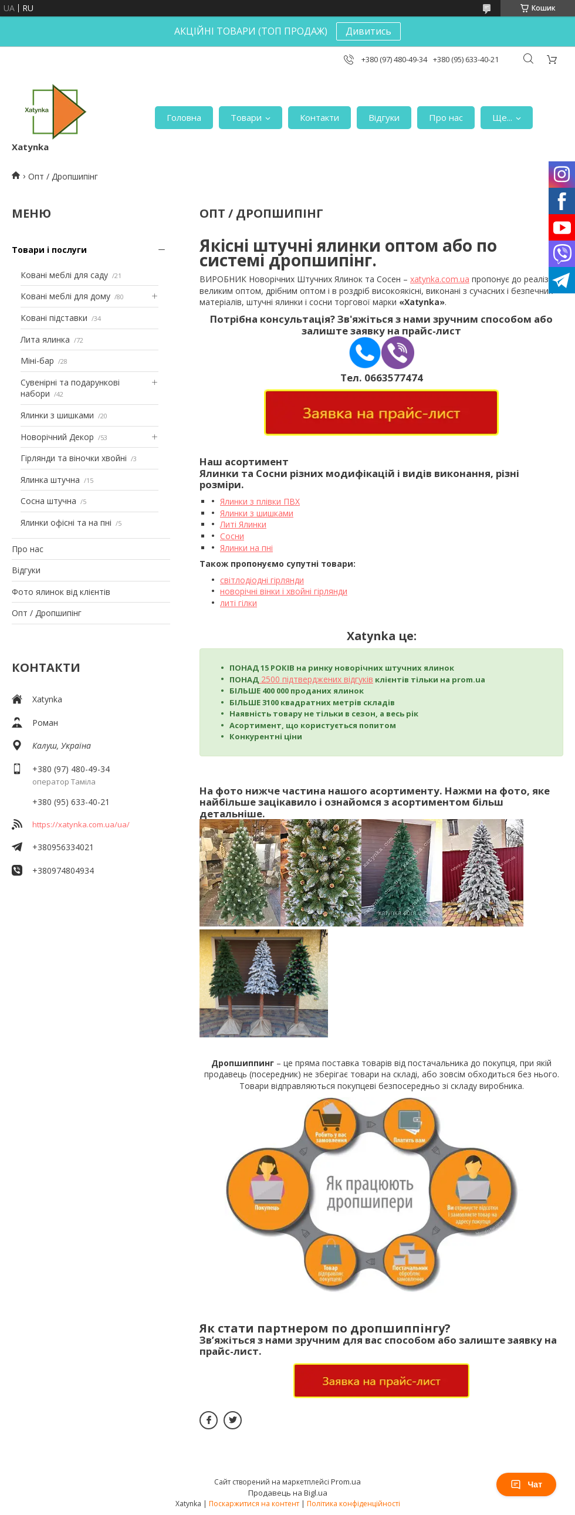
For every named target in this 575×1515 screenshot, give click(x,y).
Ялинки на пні (246, 547)
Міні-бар (37, 360)
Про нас (446, 117)
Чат (526, 1484)
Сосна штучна (48, 500)
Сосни (232, 536)
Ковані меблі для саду (64, 274)
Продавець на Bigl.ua (287, 1492)
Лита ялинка (45, 339)
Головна (184, 117)
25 (264, 679)
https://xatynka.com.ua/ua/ (81, 824)
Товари (246, 117)
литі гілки (238, 602)
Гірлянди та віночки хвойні (74, 458)
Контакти (319, 117)
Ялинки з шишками (57, 415)
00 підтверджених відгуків (321, 679)
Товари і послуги (49, 249)
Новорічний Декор (57, 436)
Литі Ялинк (241, 524)
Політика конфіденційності (353, 1504)
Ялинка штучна (50, 479)
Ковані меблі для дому (65, 296)
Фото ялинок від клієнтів (61, 591)
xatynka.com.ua (439, 279)
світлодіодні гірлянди (262, 580)
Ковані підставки (54, 317)
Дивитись (368, 31)
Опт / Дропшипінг (47, 612)
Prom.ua (346, 1481)
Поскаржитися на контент (254, 1504)
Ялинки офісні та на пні (66, 522)
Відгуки (384, 117)
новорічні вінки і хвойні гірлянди (283, 591)
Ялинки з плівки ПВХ (260, 501)
